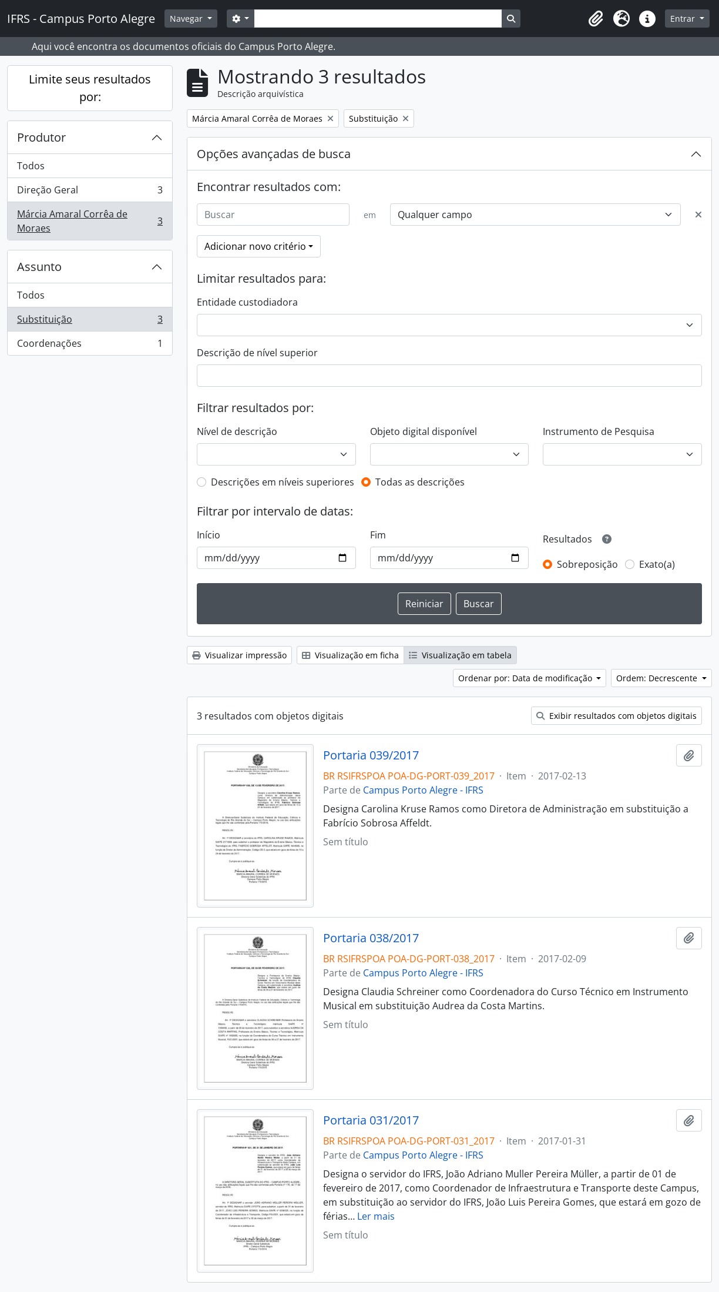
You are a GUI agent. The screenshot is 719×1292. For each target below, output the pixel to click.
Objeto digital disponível (423, 431)
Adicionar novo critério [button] (255, 246)
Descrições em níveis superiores (282, 482)
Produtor (41, 137)
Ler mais (376, 1216)
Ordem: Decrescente (658, 678)
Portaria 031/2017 (371, 1120)
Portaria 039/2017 (371, 755)
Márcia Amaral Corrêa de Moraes (89, 221)
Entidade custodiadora (247, 302)
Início (208, 534)
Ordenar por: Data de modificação (526, 678)
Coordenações (89, 345)
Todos (31, 165)
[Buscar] (273, 214)
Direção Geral (89, 192)
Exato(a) (657, 564)
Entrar (683, 18)
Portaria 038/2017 (371, 938)
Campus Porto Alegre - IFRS (423, 790)
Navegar (187, 18)
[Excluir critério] (698, 214)
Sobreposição (587, 564)
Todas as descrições (420, 482)
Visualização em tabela (460, 655)
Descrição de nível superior (257, 352)
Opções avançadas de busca (274, 154)
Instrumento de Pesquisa (598, 431)
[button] (596, 19)
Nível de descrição (237, 431)
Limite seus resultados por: (90, 88)
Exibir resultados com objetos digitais (616, 715)
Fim (378, 534)
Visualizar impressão (239, 655)
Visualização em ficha (350, 655)
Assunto (39, 267)
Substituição (89, 322)
